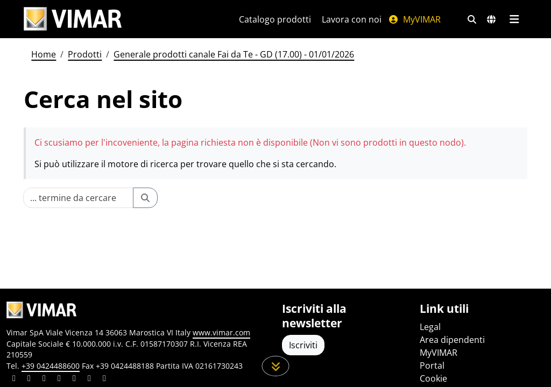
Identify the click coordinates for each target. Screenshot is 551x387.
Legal (430, 327)
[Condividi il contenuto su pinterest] (44, 379)
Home (43, 54)
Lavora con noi (352, 19)
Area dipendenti (452, 340)
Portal (432, 365)
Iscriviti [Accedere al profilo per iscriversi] (303, 345)
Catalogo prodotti (275, 19)
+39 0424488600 (51, 366)
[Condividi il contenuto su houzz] (89, 379)
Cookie (433, 378)
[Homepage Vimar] (73, 19)
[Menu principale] (514, 19)
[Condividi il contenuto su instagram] (59, 379)
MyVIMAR (414, 19)
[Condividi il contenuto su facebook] (29, 379)
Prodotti (85, 54)
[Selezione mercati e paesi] (491, 19)
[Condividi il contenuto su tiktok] (104, 379)
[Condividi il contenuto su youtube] (74, 379)
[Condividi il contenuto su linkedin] (14, 379)
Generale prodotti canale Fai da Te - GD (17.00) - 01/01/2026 (234, 54)
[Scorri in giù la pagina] (275, 366)
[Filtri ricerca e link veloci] (472, 19)
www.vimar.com (221, 332)
